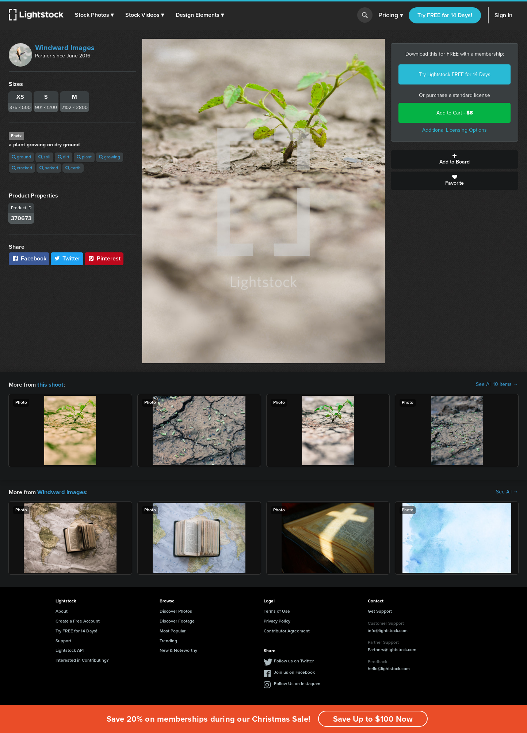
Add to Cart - (454, 113)
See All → (507, 491)
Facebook (29, 258)
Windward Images (65, 47)
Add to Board (454, 159)
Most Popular (173, 630)
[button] (94, 15)
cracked (22, 168)
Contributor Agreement (287, 630)
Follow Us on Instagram (297, 683)
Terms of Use (277, 610)
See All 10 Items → (497, 384)
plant (84, 157)
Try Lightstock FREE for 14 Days (454, 74)
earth (73, 168)
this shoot (50, 384)
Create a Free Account (78, 620)
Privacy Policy (277, 620)
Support (63, 640)
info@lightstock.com (388, 630)
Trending (168, 640)
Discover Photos (176, 610)
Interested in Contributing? (82, 659)
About (62, 610)
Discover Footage (177, 620)
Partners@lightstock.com (392, 649)
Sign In (503, 15)
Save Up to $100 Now (373, 719)
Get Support (380, 610)
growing (109, 157)
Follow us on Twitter (294, 660)
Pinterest (104, 258)
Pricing (390, 15)
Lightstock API (70, 649)
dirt (63, 157)
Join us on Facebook (294, 671)
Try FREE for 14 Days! (444, 15)
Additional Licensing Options (454, 130)
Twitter (67, 258)
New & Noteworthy (178, 649)
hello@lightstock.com (389, 668)
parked (48, 168)
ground (21, 157)
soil (44, 157)
